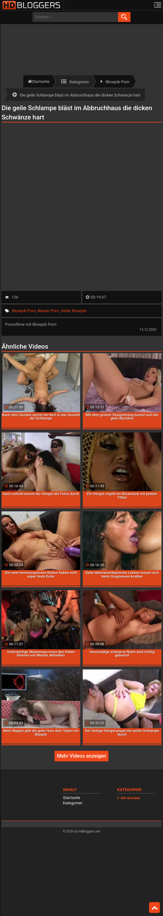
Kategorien (72, 803)
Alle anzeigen (130, 798)
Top (154, 907)
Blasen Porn (48, 310)
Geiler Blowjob (73, 310)
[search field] (75, 17)
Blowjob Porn (24, 310)
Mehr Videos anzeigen (81, 756)
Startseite (71, 797)
